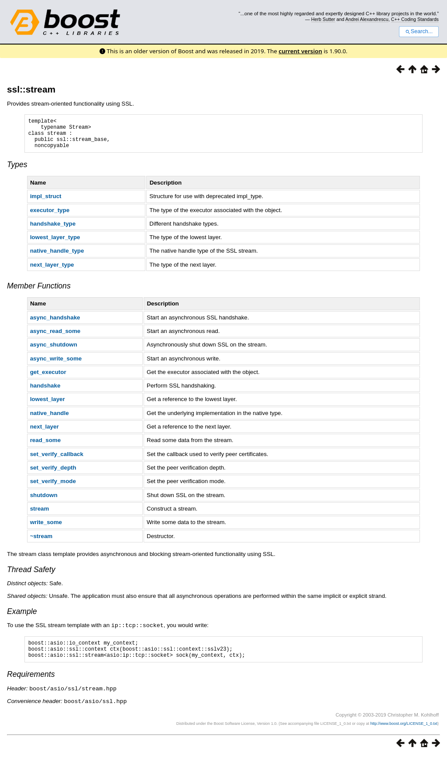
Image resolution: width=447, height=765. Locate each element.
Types (17, 171)
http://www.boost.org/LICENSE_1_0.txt (403, 733)
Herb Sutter (323, 19)
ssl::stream (31, 89)
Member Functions (39, 292)
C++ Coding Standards (415, 19)
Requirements (31, 684)
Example (22, 618)
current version (300, 51)
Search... (419, 31)
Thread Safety (31, 576)
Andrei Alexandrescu (367, 19)
